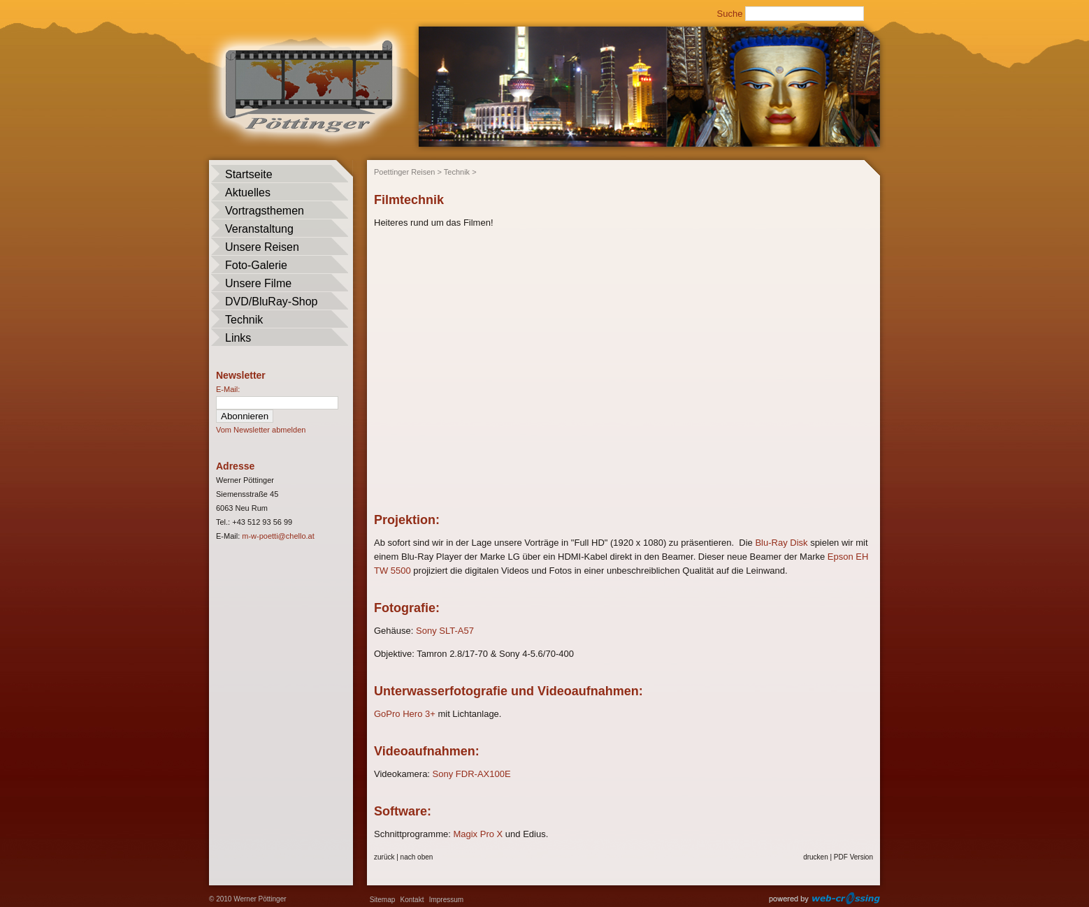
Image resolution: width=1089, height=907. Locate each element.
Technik (244, 320)
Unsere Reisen (262, 247)
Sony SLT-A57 (445, 630)
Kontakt (412, 900)
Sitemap (383, 900)
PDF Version (853, 857)
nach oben (417, 857)
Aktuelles (248, 192)
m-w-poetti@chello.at (278, 536)
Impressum (446, 900)
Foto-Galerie (256, 265)
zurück (384, 857)
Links (238, 338)
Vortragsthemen (264, 211)
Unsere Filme (258, 283)
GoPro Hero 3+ (404, 714)
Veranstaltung (259, 229)
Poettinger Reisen (404, 172)
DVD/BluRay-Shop (271, 301)
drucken (815, 857)
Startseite (249, 174)
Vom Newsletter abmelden (260, 430)
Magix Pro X (478, 834)
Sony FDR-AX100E (472, 774)
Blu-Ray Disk (781, 542)
